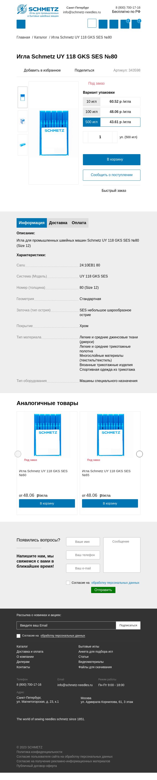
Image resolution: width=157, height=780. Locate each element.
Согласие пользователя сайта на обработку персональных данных (65, 764)
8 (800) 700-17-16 (128, 7)
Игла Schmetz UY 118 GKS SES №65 (106, 480)
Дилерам (23, 669)
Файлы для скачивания (95, 674)
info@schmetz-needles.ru (82, 12)
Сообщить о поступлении (112, 182)
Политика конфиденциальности (39, 759)
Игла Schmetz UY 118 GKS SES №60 (43, 480)
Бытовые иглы (88, 654)
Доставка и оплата (30, 659)
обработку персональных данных (116, 590)
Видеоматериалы (91, 669)
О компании (25, 664)
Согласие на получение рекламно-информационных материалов (63, 768)
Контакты (23, 674)
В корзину (47, 510)
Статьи (83, 664)
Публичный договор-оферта (37, 773)
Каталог (22, 654)
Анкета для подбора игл (95, 659)
